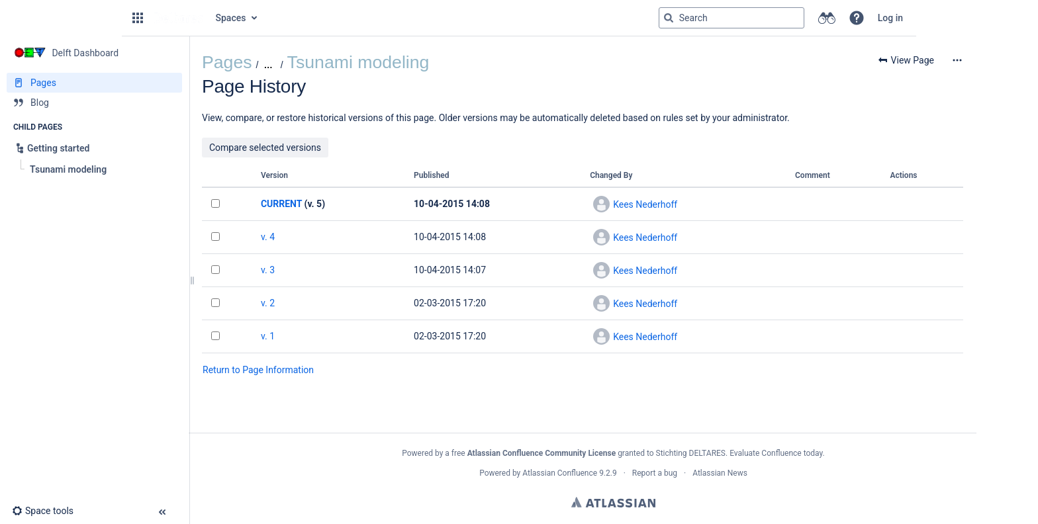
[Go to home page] (178, 17)
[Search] (668, 18)
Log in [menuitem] (890, 18)
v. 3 (268, 270)
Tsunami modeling (358, 62)
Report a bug (654, 473)
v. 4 (268, 237)
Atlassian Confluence (559, 473)
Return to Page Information (258, 370)
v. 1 (268, 336)
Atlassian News (719, 473)
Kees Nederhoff (645, 204)
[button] (137, 18)
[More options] (957, 60)
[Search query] (731, 17)
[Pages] (94, 83)
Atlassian (613, 502)
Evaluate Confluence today (776, 453)
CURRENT (281, 203)
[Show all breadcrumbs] (268, 65)
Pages (227, 62)
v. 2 (268, 303)
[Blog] (94, 102)
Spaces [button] (231, 18)
